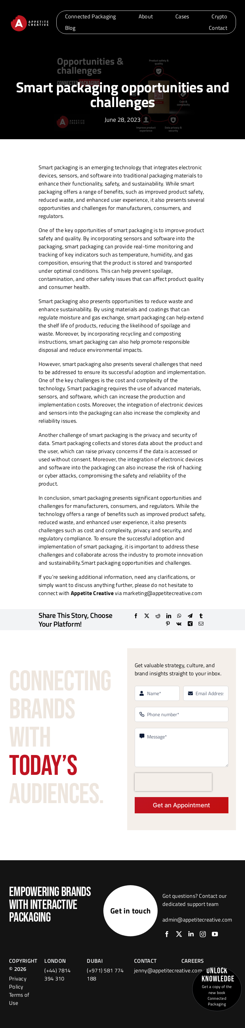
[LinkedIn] (168, 616)
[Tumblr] (201, 616)
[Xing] (190, 624)
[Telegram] (190, 616)
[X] (146, 616)
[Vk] (178, 624)
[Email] (201, 624)
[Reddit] (157, 616)
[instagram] (203, 934)
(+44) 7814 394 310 (57, 974)
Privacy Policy (18, 982)
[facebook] (167, 934)
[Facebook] (135, 616)
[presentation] (173, 782)
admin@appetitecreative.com (197, 920)
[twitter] (179, 934)
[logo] (29, 16)
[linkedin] (191, 934)
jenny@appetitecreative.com (168, 970)
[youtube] (215, 934)
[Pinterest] (167, 624)
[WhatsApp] (179, 616)
